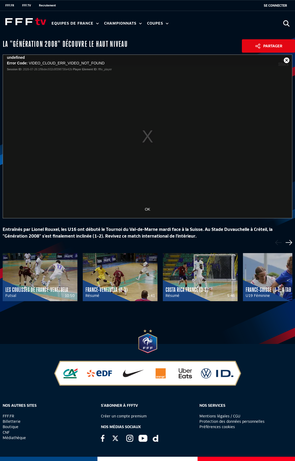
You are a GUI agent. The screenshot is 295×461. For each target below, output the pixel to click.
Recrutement (47, 5)
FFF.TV (26, 5)
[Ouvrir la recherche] (286, 23)
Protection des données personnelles (232, 421)
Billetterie (12, 421)
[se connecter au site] (275, 5)
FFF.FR (9, 5)
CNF (6, 432)
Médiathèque (14, 438)
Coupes (157, 23)
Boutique (10, 427)
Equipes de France (75, 23)
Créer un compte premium (124, 416)
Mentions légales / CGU (219, 416)
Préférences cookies (217, 427)
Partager (272, 46)
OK (147, 209)
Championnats (123, 23)
